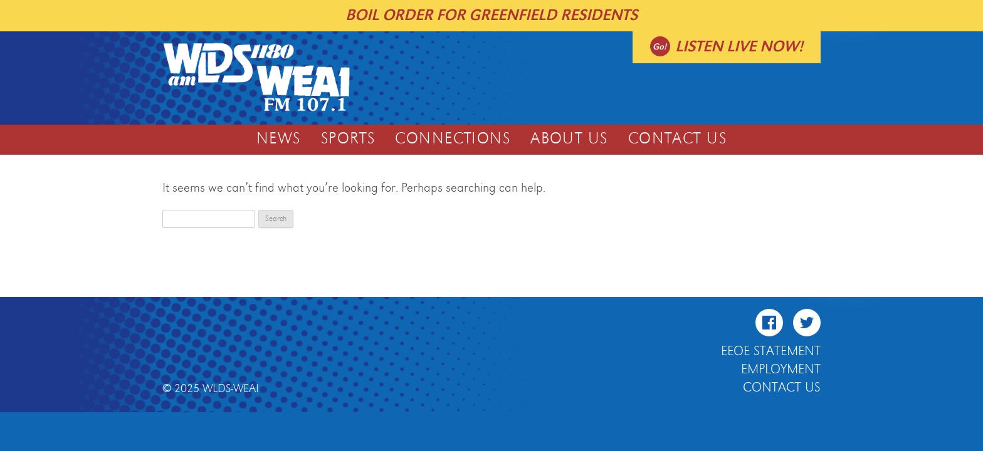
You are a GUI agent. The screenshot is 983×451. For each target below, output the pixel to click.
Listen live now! (739, 46)
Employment (781, 369)
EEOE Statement (771, 351)
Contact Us (677, 139)
